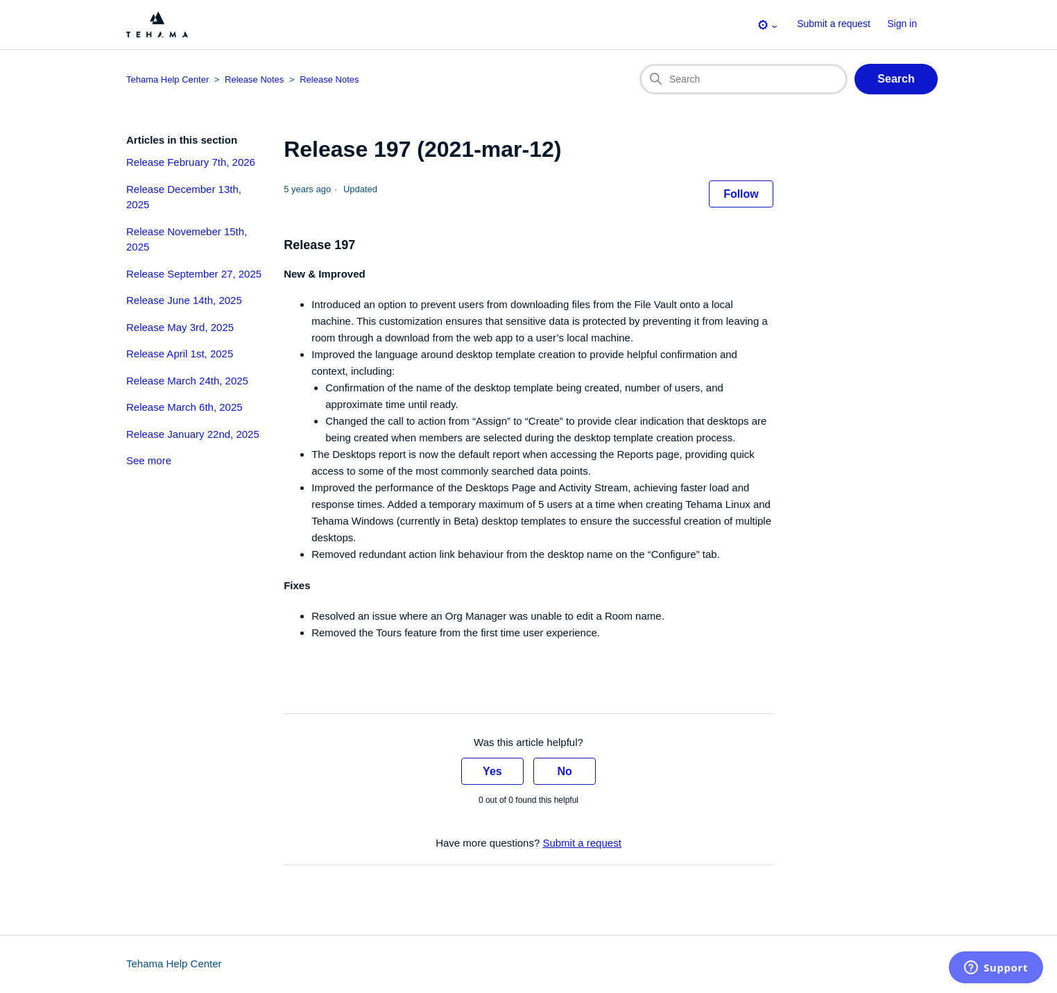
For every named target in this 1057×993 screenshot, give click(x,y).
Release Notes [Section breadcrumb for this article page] (329, 79)
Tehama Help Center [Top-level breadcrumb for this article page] (167, 79)
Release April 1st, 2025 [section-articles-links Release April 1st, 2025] (179, 353)
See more (148, 460)
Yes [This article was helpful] (492, 771)
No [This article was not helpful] (564, 771)
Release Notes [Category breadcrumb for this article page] (254, 79)
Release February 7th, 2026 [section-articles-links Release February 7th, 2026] (190, 162)
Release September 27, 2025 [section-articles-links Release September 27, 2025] (193, 274)
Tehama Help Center (174, 963)
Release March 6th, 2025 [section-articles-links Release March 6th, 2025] (184, 407)
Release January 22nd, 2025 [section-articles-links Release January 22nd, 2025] (192, 434)
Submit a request (833, 23)
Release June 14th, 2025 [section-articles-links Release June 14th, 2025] (184, 300)
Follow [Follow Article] (741, 194)
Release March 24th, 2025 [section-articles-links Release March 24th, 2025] (187, 381)
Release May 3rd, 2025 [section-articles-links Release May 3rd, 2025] (180, 327)
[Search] (743, 79)
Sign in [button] (902, 23)
